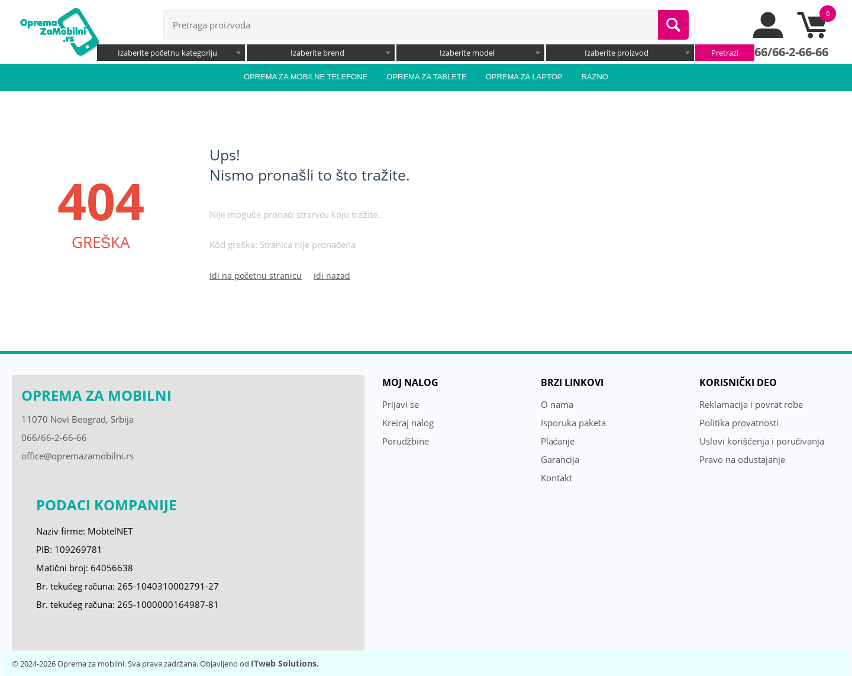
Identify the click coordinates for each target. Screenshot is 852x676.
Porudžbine (406, 441)
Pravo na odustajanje (742, 459)
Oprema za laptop (524, 76)
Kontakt (556, 478)
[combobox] (171, 52)
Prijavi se (400, 404)
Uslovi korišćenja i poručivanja (762, 441)
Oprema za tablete (426, 76)
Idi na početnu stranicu (255, 275)
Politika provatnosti (739, 423)
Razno (594, 76)
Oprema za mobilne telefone (305, 76)
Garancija (560, 459)
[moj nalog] (768, 35)
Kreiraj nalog (408, 423)
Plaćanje (558, 441)
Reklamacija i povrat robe (751, 404)
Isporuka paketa (573, 423)
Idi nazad (332, 275)
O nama (557, 404)
